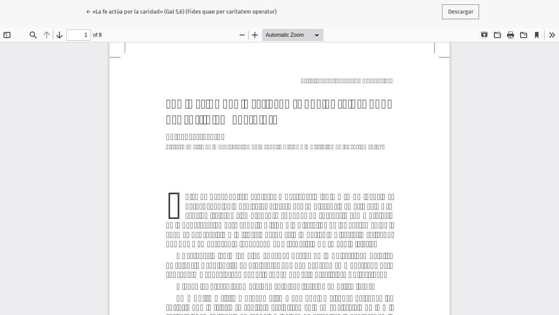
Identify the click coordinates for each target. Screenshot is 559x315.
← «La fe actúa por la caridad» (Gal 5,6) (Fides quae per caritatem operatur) (181, 11)
